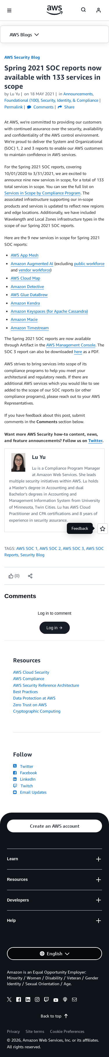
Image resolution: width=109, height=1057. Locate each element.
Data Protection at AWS (34, 697)
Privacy (13, 1031)
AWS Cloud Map (25, 278)
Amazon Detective (27, 286)
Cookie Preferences (67, 1031)
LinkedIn (24, 779)
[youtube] (55, 1000)
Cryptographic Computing (36, 711)
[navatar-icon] (98, 10)
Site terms (35, 1031)
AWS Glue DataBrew (29, 294)
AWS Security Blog (22, 57)
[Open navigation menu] (9, 10)
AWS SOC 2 (50, 548)
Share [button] (66, 106)
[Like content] (14, 576)
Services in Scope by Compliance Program (42, 192)
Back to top (54, 1015)
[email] (74, 1000)
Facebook (25, 772)
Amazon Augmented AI (32, 263)
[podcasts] (65, 1000)
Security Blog (32, 554)
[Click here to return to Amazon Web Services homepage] (54, 10)
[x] (9, 1000)
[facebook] (18, 1000)
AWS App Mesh (24, 255)
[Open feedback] (102, 528)
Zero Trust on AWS (30, 704)
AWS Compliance (28, 678)
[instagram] (37, 1000)
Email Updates (30, 792)
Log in (54, 627)
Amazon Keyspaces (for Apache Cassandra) (49, 311)
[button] (54, 34)
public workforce (89, 263)
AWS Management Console (70, 344)
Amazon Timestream (30, 327)
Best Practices (25, 691)
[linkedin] (28, 1000)
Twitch (23, 785)
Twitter (95, 440)
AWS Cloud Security (31, 672)
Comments (40, 106)
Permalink (13, 106)
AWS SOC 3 (73, 548)
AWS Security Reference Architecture (46, 685)
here (78, 351)
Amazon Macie (24, 319)
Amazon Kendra (25, 303)
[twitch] (46, 1000)
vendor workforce (34, 269)
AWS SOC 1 (26, 548)
